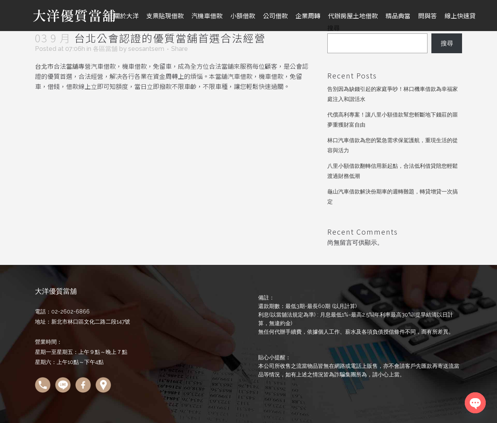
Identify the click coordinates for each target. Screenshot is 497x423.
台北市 (44, 66)
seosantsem (146, 48)
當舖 (72, 66)
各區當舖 (105, 48)
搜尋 (447, 43)
